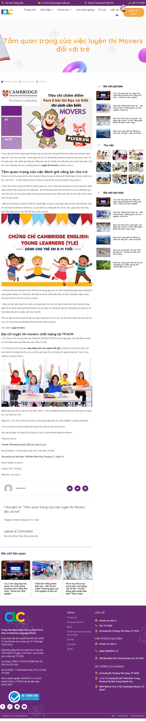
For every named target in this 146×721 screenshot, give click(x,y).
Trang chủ (30, 9)
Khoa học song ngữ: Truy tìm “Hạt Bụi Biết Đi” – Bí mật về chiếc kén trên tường (127, 252)
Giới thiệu (47, 9)
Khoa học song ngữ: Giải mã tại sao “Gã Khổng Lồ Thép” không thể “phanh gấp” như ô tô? (127, 265)
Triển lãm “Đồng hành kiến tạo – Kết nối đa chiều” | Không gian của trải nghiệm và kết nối (47, 587)
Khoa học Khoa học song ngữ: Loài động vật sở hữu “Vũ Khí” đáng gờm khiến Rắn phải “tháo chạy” (76, 588)
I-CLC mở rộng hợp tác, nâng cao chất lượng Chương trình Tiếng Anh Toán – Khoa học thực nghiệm (15, 588)
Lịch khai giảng (85, 9)
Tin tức (102, 9)
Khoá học (65, 9)
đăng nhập (18, 536)
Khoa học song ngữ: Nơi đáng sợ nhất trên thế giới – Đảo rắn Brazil (127, 132)
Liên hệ (114, 9)
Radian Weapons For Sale (26, 520)
